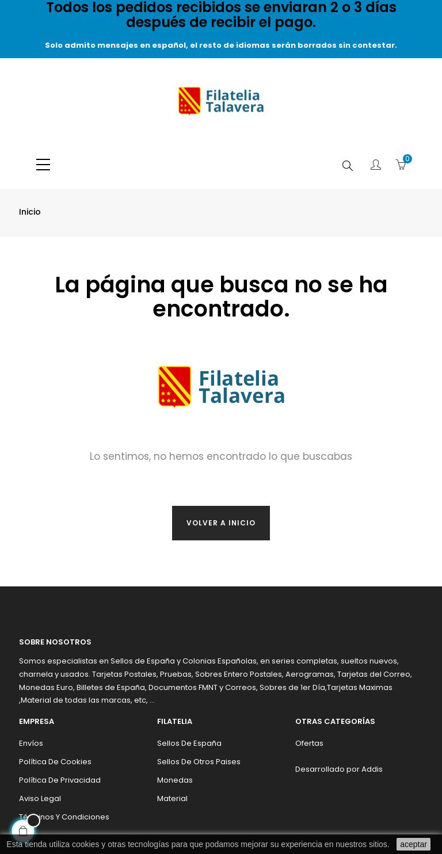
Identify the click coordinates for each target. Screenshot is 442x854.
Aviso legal (40, 798)
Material (172, 798)
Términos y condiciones (64, 816)
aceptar (413, 844)
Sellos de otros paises (199, 761)
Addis (372, 769)
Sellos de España (189, 743)
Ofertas (309, 743)
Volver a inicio (221, 523)
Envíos (31, 743)
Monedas (175, 780)
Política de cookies (55, 761)
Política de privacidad (60, 780)
